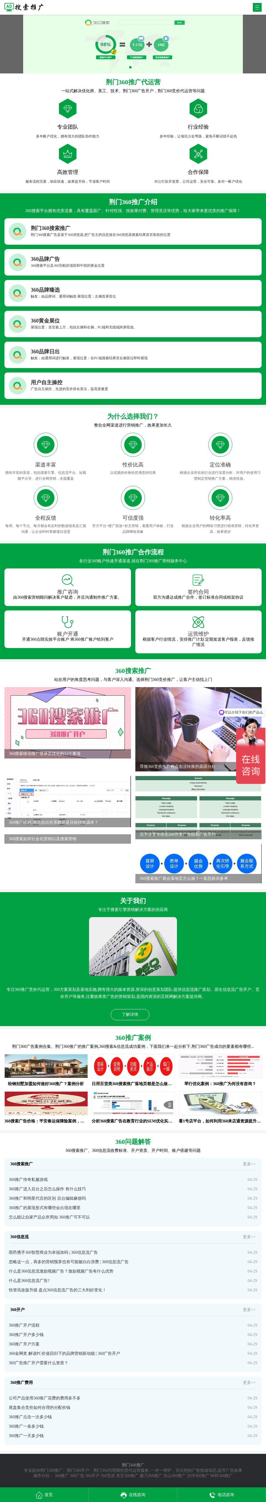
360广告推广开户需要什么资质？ (38, 1363)
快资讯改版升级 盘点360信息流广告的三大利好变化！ (57, 1290)
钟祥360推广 (221, 1476)
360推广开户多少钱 (26, 1334)
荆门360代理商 (106, 1470)
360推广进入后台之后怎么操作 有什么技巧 (47, 1189)
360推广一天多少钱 (26, 1436)
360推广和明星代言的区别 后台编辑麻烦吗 (47, 1198)
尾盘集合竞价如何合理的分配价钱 (39, 1407)
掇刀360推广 (151, 1476)
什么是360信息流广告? (29, 1280)
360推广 (61, 1476)
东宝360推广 (127, 1476)
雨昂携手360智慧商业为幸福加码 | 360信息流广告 (53, 1252)
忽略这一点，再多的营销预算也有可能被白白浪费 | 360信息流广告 (69, 1262)
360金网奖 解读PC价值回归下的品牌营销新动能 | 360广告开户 (64, 1353)
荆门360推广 (51, 1470)
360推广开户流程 (24, 1325)
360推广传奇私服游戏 (28, 1179)
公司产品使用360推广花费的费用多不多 (45, 1398)
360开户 (92, 1476)
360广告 (77, 1476)
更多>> (249, 1164)
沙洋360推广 (198, 1476)
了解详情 (130, 1014)
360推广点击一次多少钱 (30, 1417)
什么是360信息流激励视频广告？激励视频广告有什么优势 (61, 1271)
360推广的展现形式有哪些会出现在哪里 (45, 1208)
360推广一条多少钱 (26, 1426)
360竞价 (108, 1476)
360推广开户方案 (24, 1344)
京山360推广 (174, 1476)
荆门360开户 (78, 1470)
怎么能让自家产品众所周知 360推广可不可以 (49, 1217)
